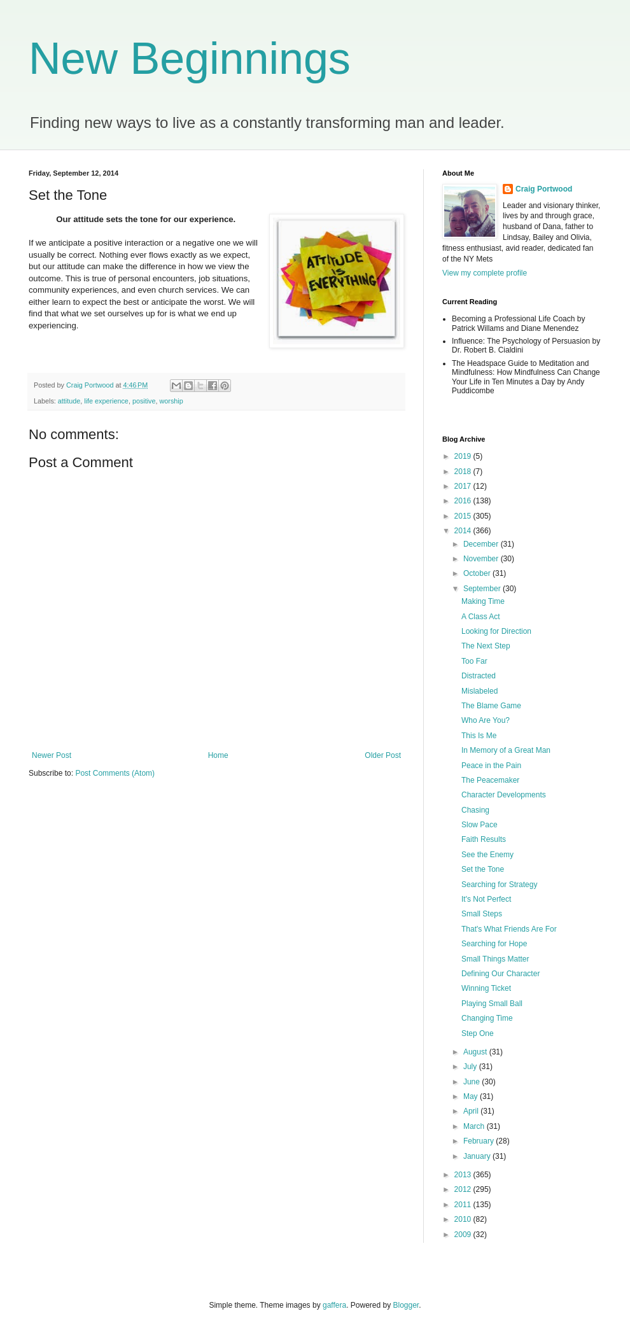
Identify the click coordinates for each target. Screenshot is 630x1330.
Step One (477, 1033)
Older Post (383, 755)
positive (144, 401)
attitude (69, 401)
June (472, 1081)
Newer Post (51, 755)
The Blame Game (491, 705)
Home (218, 755)
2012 (463, 1189)
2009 (463, 1234)
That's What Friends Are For (509, 929)
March (475, 1126)
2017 (463, 486)
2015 (463, 516)
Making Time (483, 601)
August (476, 1051)
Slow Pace (479, 824)
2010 (463, 1219)
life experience (106, 401)
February (479, 1141)
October (478, 573)
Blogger (406, 1305)
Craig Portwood (543, 189)
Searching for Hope (494, 943)
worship (171, 401)
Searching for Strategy (499, 884)
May (471, 1096)
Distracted (478, 675)
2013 (463, 1174)
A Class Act (480, 616)
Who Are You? (485, 720)
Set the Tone (482, 869)
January (478, 1156)
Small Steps (481, 913)
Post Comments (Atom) (115, 773)
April (471, 1111)
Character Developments (503, 794)
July (471, 1066)
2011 (463, 1204)
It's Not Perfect (486, 899)
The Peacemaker (490, 780)
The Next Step (485, 645)
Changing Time (487, 1018)
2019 (463, 456)
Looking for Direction (496, 631)
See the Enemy (487, 854)
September (483, 588)
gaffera (334, 1305)
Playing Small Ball (491, 1003)
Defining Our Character (500, 973)
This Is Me (478, 735)
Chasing (475, 810)
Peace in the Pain (491, 765)
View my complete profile (484, 273)
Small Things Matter (495, 959)
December (482, 544)
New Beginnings (190, 58)
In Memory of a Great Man (505, 750)
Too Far (474, 661)
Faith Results (483, 839)
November (482, 558)
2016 (463, 500)
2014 (463, 530)
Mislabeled (479, 691)
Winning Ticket (486, 988)
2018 (463, 471)
